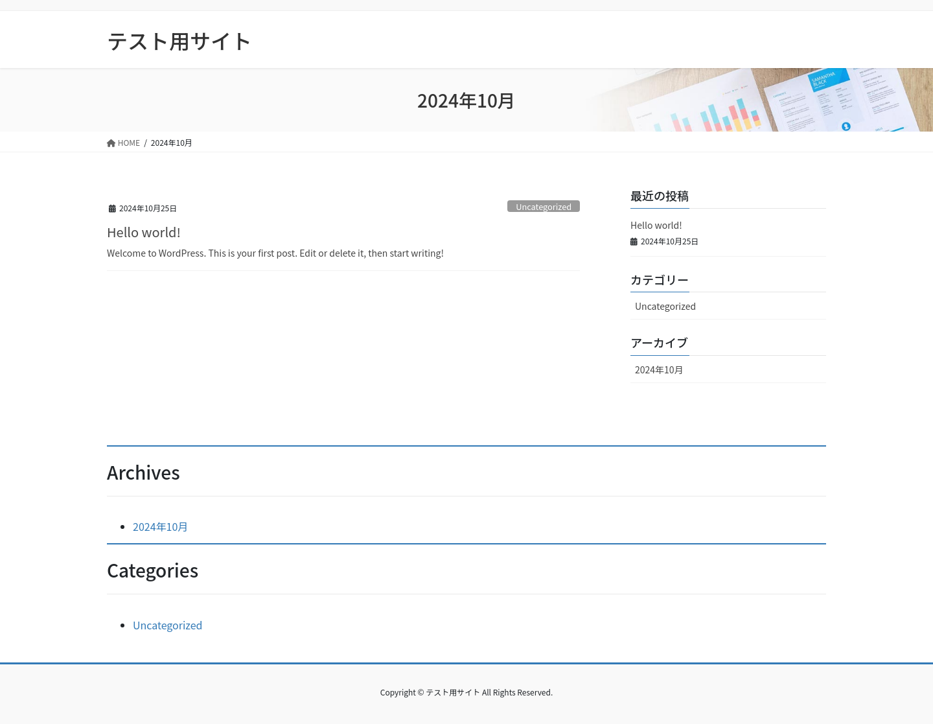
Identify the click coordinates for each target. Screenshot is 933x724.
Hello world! (144, 231)
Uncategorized (543, 206)
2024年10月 (659, 369)
